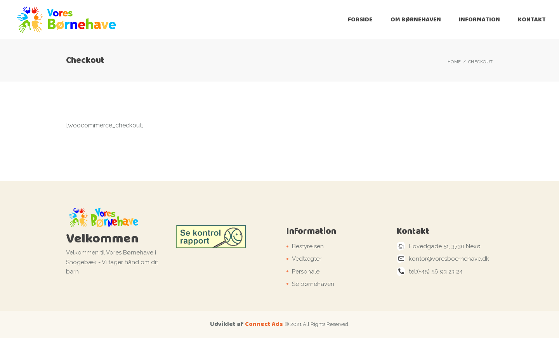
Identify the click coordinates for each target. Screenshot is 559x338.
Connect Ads (264, 323)
